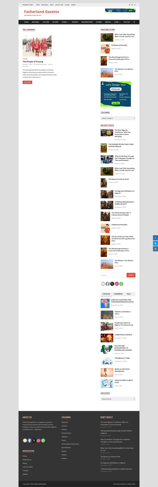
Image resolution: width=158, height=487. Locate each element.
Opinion (75, 22)
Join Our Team (59, 5)
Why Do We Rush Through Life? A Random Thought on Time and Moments (124, 158)
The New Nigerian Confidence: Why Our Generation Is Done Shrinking (123, 133)
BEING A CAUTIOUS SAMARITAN (122, 370)
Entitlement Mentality (119, 45)
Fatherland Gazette (41, 11)
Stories (99, 22)
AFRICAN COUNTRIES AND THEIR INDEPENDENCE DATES (122, 301)
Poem (64, 440)
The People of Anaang (33, 61)
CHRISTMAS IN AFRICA (123, 335)
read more (37, 429)
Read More (27, 82)
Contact (67, 5)
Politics (127, 22)
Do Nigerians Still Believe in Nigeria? (113, 463)
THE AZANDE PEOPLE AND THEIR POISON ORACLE (120, 145)
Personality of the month (70, 444)
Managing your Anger (122, 358)
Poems (64, 22)
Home (38, 5)
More (116, 22)
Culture (46, 22)
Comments (118, 294)
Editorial (35, 22)
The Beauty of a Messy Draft (118, 179)
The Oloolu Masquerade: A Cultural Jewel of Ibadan (121, 214)
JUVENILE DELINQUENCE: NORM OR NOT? (124, 203)
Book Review (66, 447)
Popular (106, 294)
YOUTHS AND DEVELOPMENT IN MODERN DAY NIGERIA (123, 348)
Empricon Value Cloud (128, 484)
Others (64, 455)
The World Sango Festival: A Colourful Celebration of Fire (118, 58)
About (51, 5)
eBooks (73, 5)
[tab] (106, 294)
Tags (129, 294)
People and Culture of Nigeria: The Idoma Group (124, 324)
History (55, 22)
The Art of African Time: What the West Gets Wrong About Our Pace (123, 238)
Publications (44, 5)
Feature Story (87, 22)
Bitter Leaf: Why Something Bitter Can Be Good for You (125, 35)
